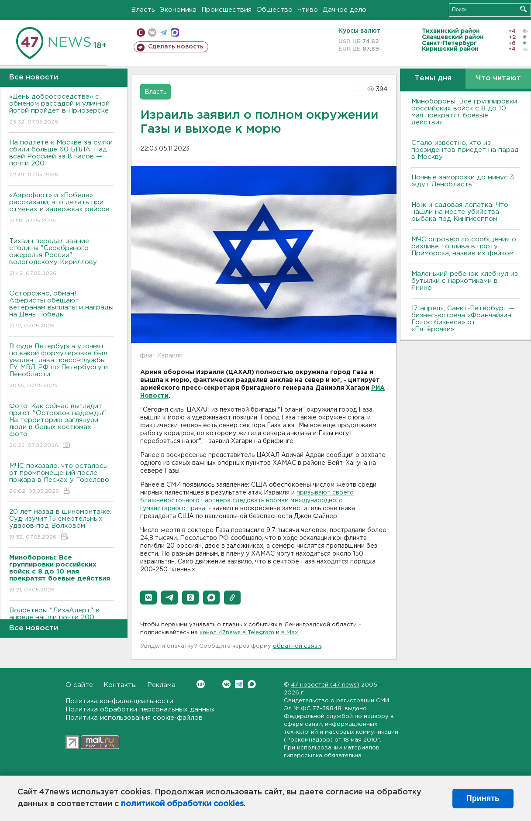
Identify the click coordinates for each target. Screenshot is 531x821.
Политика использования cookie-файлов (134, 718)
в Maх (289, 632)
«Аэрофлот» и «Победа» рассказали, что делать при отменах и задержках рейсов (61, 208)
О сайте (79, 685)
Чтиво (307, 10)
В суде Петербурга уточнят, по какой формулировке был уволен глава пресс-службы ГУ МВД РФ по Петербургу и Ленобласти (61, 366)
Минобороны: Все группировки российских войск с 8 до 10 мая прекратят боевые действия (464, 112)
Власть (143, 10)
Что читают (498, 78)
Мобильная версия (141, 32)
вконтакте (152, 32)
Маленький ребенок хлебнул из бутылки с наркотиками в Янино (464, 281)
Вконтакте (201, 684)
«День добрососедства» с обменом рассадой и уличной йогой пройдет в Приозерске (61, 110)
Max (252, 684)
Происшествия (226, 10)
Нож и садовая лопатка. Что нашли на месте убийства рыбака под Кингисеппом (459, 212)
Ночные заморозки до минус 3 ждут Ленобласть (462, 181)
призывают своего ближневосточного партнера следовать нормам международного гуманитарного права (247, 500)
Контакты (120, 685)
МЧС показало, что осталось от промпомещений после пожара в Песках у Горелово (61, 479)
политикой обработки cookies (182, 803)
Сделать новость (175, 46)
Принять (483, 798)
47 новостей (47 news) (325, 685)
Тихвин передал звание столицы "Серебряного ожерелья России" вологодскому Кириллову (61, 257)
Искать (523, 9)
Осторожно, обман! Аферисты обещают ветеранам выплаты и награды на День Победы (61, 310)
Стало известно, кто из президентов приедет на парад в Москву (465, 150)
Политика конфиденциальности (119, 701)
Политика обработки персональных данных (140, 709)
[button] (148, 598)
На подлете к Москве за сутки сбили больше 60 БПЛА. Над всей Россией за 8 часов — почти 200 (61, 159)
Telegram (239, 684)
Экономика (178, 10)
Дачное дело (344, 10)
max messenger (175, 32)
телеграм (163, 32)
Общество (274, 10)
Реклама (161, 685)
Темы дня (433, 78)
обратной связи (297, 646)
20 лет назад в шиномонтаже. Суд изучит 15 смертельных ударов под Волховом (61, 525)
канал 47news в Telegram (237, 632)
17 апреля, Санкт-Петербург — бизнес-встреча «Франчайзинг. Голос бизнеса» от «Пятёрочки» (463, 319)
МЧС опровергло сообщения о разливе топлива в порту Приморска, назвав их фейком (463, 246)
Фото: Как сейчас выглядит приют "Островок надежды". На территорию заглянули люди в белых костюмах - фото (61, 426)
